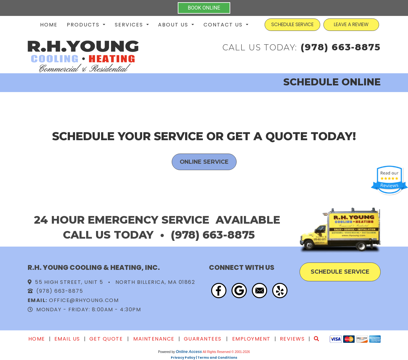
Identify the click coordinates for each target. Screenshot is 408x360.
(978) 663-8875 (341, 47)
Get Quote (106, 338)
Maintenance (154, 338)
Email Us (67, 338)
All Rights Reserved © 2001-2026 (226, 352)
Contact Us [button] (224, 24)
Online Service (204, 161)
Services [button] (130, 24)
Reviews (292, 338)
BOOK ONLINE (204, 8)
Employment (251, 338)
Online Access (189, 351)
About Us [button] (174, 24)
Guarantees (203, 338)
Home (49, 24)
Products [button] (84, 24)
